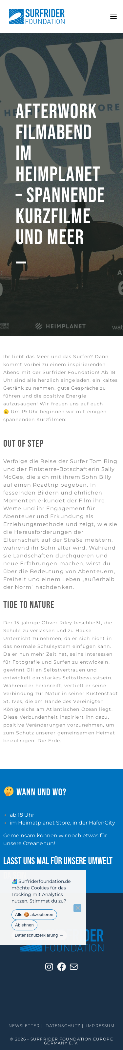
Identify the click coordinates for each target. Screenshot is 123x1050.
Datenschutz (63, 1025)
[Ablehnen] (77, 908)
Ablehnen (24, 925)
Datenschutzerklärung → (39, 935)
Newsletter (24, 1025)
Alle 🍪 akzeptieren (34, 914)
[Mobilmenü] (113, 16)
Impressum (100, 1025)
